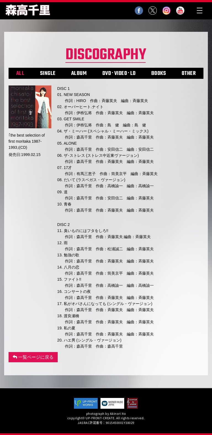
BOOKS (158, 73)
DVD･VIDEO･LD (119, 73)
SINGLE (48, 73)
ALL (20, 73)
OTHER (189, 73)
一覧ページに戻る (33, 357)
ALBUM (79, 73)
